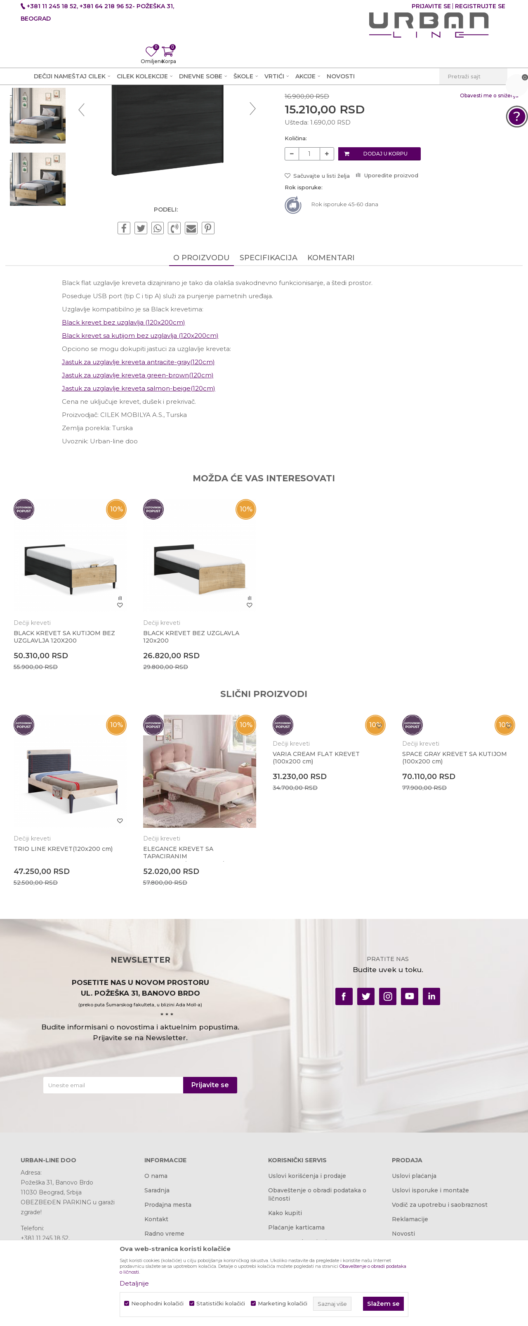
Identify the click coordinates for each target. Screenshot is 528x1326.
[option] (51, 153)
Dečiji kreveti (193, 106)
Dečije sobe (152, 106)
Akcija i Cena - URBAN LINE (59, 106)
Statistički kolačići (220, 1303)
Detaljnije (134, 1283)
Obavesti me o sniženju (474, 200)
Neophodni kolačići (157, 1303)
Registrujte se (480, 6)
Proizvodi (117, 106)
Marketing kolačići (282, 1303)
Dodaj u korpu (384, 258)
